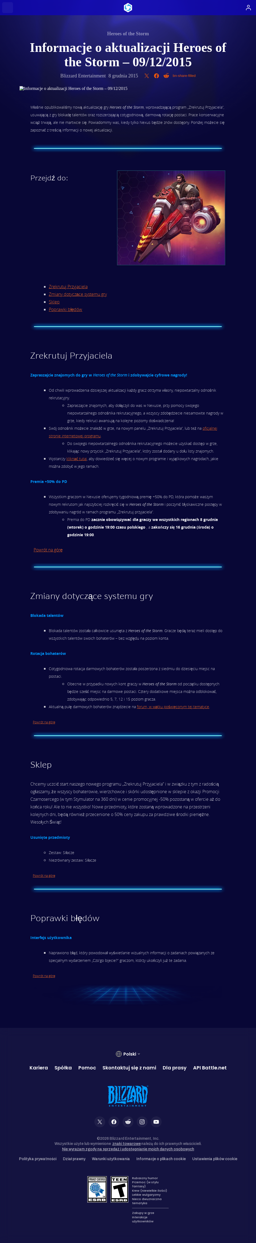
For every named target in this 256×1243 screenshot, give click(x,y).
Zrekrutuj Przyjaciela (68, 287)
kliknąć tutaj (76, 458)
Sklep (54, 302)
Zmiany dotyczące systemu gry (78, 294)
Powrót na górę (48, 550)
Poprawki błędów (65, 309)
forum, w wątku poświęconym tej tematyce (173, 706)
